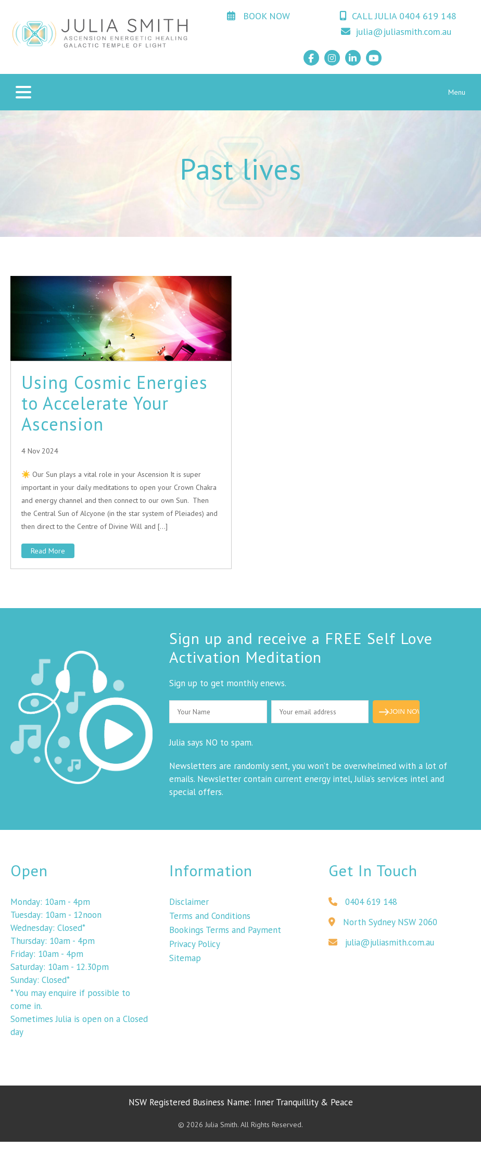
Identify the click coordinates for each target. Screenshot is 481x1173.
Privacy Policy (194, 952)
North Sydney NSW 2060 (382, 930)
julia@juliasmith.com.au (396, 31)
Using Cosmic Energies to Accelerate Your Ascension (114, 403)
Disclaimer (189, 910)
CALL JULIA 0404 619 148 (398, 16)
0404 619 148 (362, 910)
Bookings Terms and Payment (225, 938)
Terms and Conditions (209, 924)
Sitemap (185, 966)
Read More (48, 551)
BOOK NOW (258, 16)
